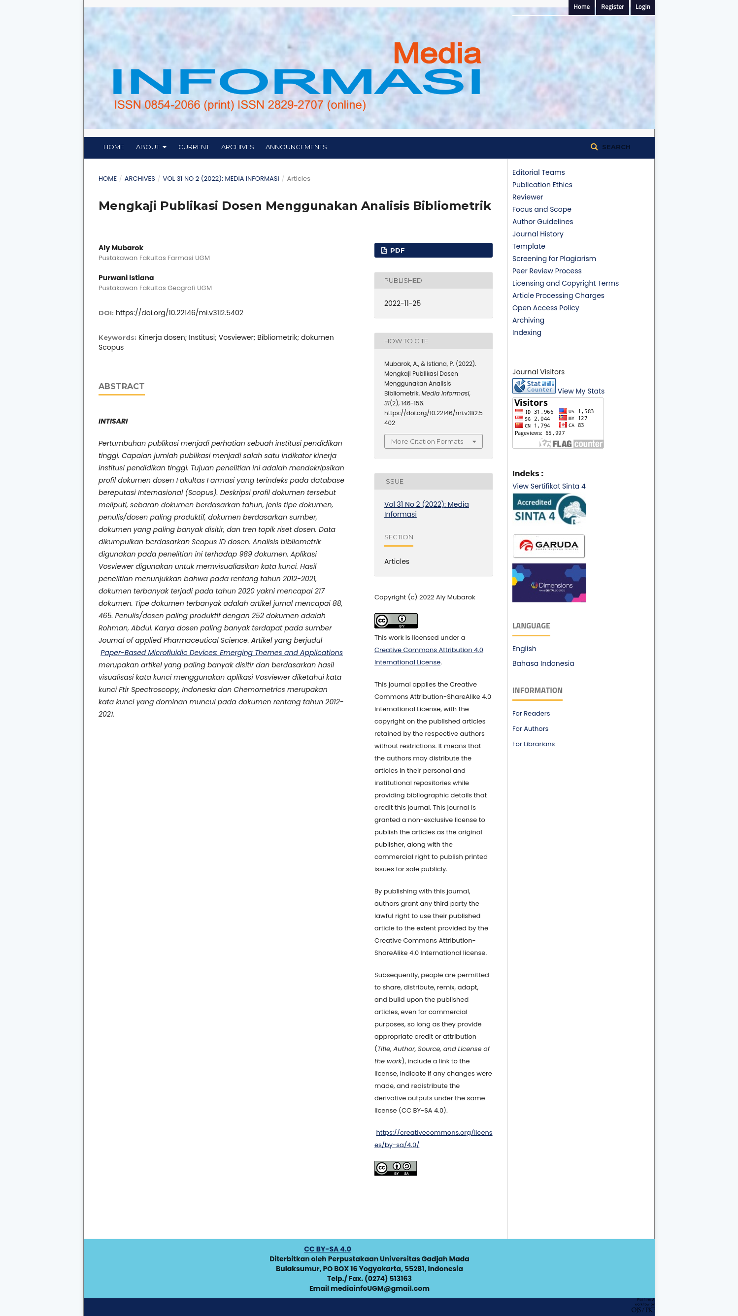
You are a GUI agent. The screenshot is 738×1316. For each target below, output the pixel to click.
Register (612, 7)
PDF (396, 250)
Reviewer (527, 197)
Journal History (538, 234)
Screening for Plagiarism (554, 258)
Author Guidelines (542, 222)
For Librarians (533, 744)
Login (643, 7)
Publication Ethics (542, 185)
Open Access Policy (545, 308)
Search (615, 147)
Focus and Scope (541, 209)
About (148, 147)
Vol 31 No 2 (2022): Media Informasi (221, 178)
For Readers (531, 713)
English (524, 649)
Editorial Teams (538, 172)
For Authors (530, 728)
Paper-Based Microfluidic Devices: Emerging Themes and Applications (222, 653)
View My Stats (581, 391)
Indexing (526, 332)
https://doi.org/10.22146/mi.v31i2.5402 (179, 313)
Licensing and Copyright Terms (565, 283)
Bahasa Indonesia (543, 663)
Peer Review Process (547, 271)
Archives (237, 147)
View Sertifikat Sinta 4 (549, 486)
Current (193, 147)
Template (528, 246)
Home (113, 147)
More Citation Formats (427, 441)
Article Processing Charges (558, 295)
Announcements (296, 147)
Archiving (528, 320)
